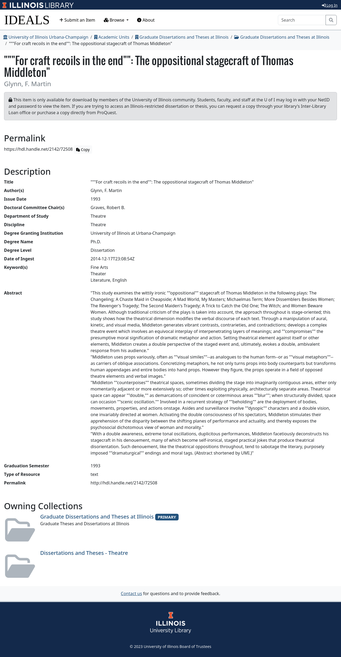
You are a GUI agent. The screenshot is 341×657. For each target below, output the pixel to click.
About (146, 20)
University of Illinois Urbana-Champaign (45, 37)
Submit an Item (77, 20)
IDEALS (27, 20)
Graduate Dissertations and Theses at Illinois (182, 37)
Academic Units (111, 37)
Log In (330, 5)
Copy (82, 149)
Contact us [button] (131, 593)
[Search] (302, 20)
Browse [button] (115, 20)
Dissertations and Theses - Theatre (84, 552)
